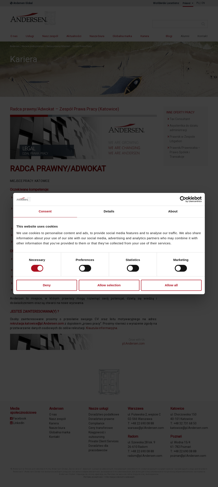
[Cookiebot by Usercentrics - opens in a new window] (183, 199)
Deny (47, 285)
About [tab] (173, 211)
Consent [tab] (45, 211)
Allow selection (108, 285)
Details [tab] (109, 211)
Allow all (171, 285)
